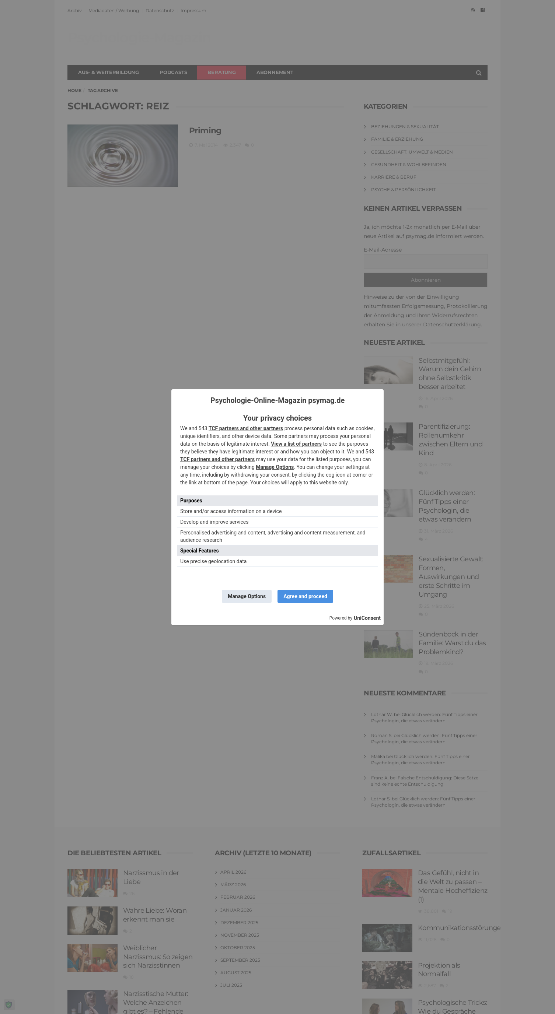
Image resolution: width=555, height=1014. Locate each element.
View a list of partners (296, 444)
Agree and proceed (305, 596)
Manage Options (275, 467)
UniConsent (367, 618)
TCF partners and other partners (246, 428)
